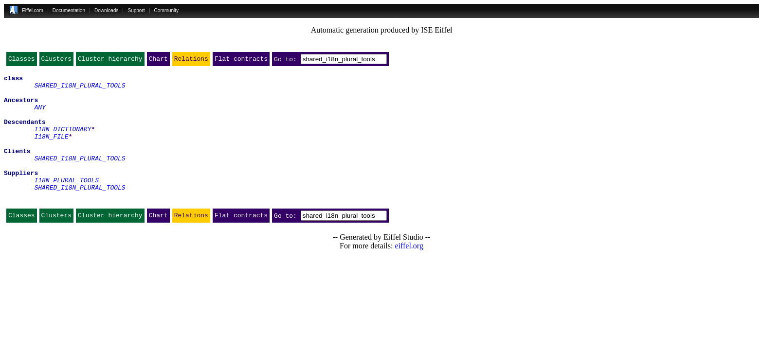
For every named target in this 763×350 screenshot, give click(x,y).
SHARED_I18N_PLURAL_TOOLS (79, 89)
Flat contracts (241, 60)
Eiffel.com (32, 10)
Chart (158, 60)
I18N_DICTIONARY (62, 142)
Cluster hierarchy (110, 60)
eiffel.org (409, 273)
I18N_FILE (51, 150)
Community (166, 10)
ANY (39, 115)
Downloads (106, 10)
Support (136, 10)
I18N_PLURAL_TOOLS (66, 203)
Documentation (69, 10)
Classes (21, 60)
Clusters (56, 60)
